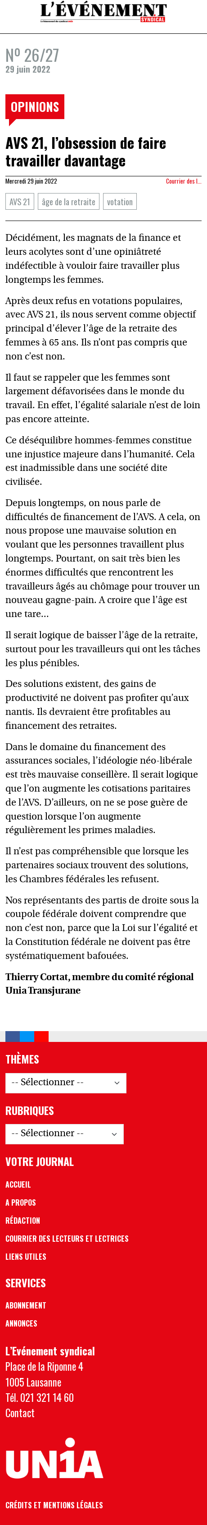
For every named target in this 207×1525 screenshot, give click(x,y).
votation (120, 201)
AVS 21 (19, 201)
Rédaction (22, 1220)
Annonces (21, 1323)
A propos (20, 1202)
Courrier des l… (184, 180)
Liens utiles (25, 1256)
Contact (20, 1412)
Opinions (35, 106)
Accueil (18, 1184)
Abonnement (25, 1305)
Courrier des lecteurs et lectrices (67, 1238)
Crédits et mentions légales (54, 1505)
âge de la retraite (68, 201)
